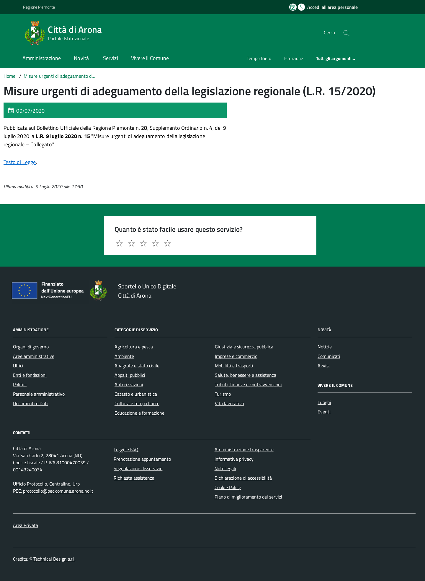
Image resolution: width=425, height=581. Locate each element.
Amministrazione (41, 58)
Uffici (18, 365)
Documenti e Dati (30, 403)
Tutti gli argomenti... (335, 58)
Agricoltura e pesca (134, 346)
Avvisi (324, 365)
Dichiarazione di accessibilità (243, 477)
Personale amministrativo (39, 393)
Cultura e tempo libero (137, 403)
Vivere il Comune (150, 58)
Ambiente (124, 356)
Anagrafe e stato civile (137, 365)
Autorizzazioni (129, 384)
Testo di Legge (20, 162)
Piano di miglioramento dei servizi (248, 496)
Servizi (110, 58)
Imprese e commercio (236, 356)
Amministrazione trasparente (244, 449)
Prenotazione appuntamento (142, 458)
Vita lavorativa (229, 403)
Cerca (329, 32)
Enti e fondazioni (30, 375)
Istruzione (293, 58)
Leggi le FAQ (126, 449)
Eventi (324, 411)
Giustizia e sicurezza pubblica (244, 346)
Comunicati (329, 356)
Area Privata (25, 525)
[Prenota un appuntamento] (293, 7)
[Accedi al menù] (12, 32)
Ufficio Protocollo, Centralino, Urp (46, 483)
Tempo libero (259, 58)
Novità (82, 58)
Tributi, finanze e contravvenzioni (248, 384)
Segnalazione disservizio (138, 468)
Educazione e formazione (139, 412)
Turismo (223, 393)
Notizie (325, 346)
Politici (20, 384)
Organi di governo (31, 346)
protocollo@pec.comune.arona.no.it (58, 490)
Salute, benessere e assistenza (245, 375)
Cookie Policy (228, 487)
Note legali (225, 468)
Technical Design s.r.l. (54, 558)
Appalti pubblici (130, 375)
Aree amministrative (33, 356)
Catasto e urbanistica (136, 393)
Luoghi (324, 402)
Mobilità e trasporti (234, 365)
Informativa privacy (234, 458)
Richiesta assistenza (134, 477)
